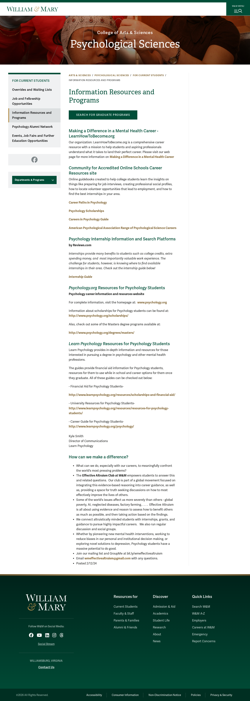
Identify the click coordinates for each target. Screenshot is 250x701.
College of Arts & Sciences (125, 32)
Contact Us (46, 667)
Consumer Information (121, 694)
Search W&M (201, 607)
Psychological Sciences (125, 44)
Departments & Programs (29, 179)
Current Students (126, 607)
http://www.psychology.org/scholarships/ (98, 316)
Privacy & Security (221, 694)
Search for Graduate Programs (103, 115)
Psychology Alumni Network (32, 127)
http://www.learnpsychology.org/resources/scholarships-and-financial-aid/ (122, 395)
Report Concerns (203, 641)
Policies (194, 694)
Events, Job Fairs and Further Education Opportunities (33, 138)
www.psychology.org (152, 302)
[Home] (32, 9)
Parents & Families (126, 620)
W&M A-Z (198, 614)
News (157, 641)
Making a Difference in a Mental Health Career (142, 157)
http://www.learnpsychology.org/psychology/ (101, 426)
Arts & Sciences (80, 75)
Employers (199, 620)
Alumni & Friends (125, 627)
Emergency (200, 634)
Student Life (161, 620)
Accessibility (89, 694)
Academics (160, 614)
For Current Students (148, 75)
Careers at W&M (203, 627)
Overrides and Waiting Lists (32, 90)
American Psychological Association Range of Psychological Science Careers (122, 228)
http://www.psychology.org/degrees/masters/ (101, 333)
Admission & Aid (164, 607)
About (157, 634)
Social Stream (46, 643)
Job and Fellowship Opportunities (26, 101)
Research (159, 627)
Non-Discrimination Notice (162, 694)
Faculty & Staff (124, 614)
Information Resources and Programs (32, 115)
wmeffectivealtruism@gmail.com (107, 558)
